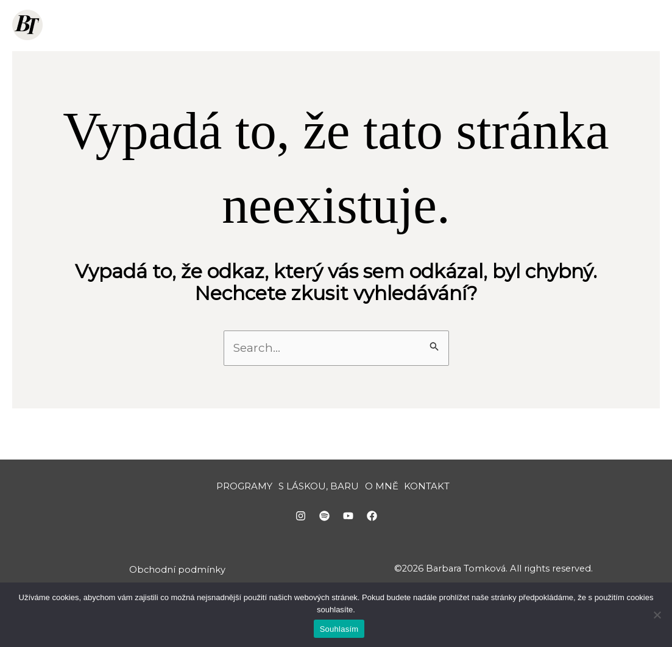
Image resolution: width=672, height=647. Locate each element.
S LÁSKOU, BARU (354, 25)
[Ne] (657, 615)
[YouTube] (348, 522)
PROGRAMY (258, 25)
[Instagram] (300, 522)
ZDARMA (444, 25)
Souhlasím (339, 629)
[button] (288, 25)
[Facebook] (372, 522)
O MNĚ (509, 25)
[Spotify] (324, 522)
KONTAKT (570, 25)
